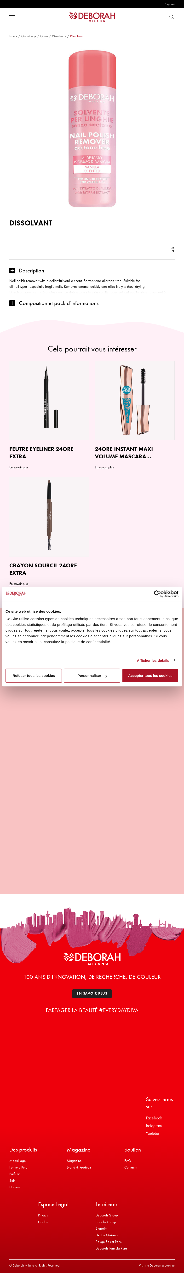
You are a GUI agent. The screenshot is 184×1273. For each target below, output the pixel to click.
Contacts (130, 1167)
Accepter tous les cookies (150, 676)
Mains (44, 36)
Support (170, 4)
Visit (141, 1265)
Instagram (154, 1125)
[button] (92, 270)
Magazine (74, 1160)
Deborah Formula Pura (111, 1248)
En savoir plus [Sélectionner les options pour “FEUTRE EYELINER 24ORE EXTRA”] (18, 467)
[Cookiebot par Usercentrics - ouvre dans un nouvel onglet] (157, 593)
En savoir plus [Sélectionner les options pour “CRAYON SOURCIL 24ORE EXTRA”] (18, 583)
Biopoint (101, 1228)
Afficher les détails (153, 660)
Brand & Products (79, 1167)
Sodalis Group (106, 1222)
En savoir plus (92, 993)
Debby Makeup (107, 1235)
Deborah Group (107, 1215)
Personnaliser (92, 676)
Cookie (43, 1222)
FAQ (127, 1160)
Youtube (152, 1133)
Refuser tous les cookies (33, 676)
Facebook (154, 1118)
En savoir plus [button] (104, 467)
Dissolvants (59, 36)
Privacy (43, 1215)
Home (13, 36)
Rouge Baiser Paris (108, 1241)
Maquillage (28, 36)
